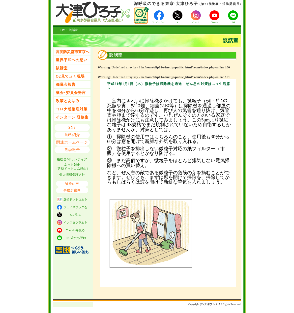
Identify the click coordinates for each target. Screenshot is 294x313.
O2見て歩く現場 (70, 76)
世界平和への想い (72, 60)
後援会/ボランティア (72, 159)
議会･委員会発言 (71, 93)
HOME (63, 30)
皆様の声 (72, 184)
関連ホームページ (72, 142)
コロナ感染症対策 (72, 109)
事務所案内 (72, 190)
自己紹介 (72, 135)
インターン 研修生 (72, 117)
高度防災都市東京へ (72, 52)
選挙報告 (72, 150)
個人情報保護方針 (72, 174)
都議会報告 (66, 84)
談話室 (62, 68)
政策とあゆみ (68, 101)
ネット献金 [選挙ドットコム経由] (72, 167)
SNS (72, 127)
